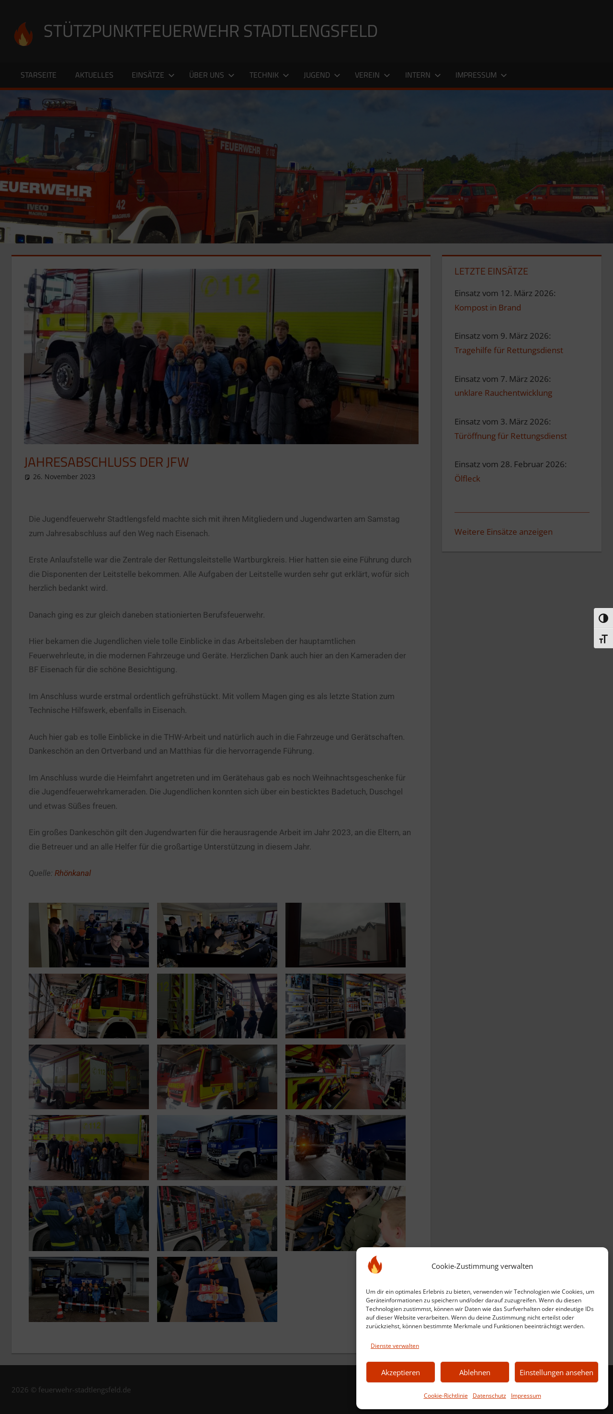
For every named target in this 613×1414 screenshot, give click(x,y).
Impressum (526, 1395)
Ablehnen (474, 1372)
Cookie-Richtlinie (446, 1395)
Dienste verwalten (395, 1346)
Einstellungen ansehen (556, 1372)
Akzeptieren (400, 1372)
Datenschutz (489, 1395)
